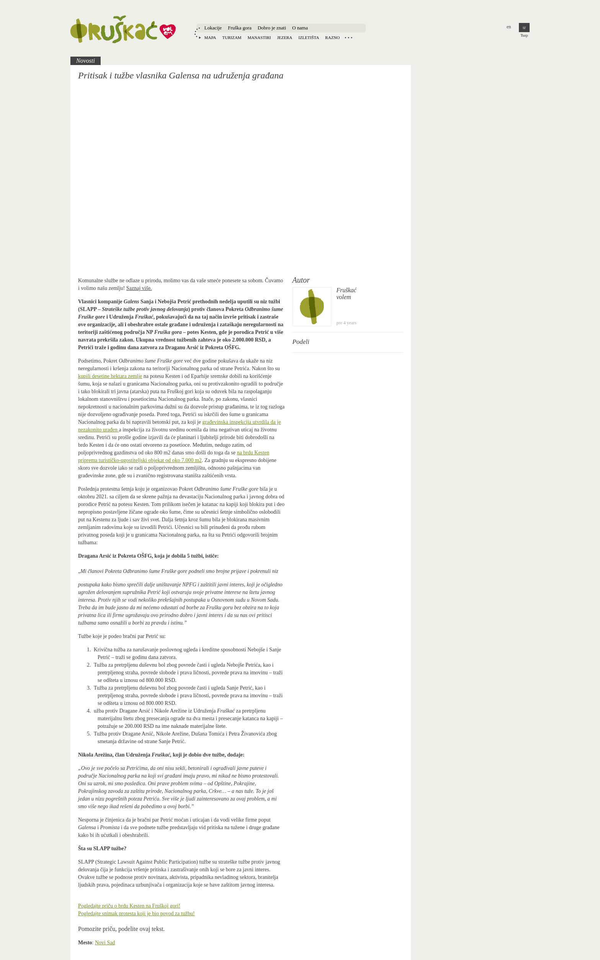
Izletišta (308, 37)
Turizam (231, 37)
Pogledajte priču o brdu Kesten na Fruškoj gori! (129, 906)
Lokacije (213, 28)
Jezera (284, 37)
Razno (332, 37)
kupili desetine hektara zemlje (110, 376)
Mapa (210, 37)
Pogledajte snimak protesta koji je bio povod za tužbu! (136, 913)
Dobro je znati (272, 28)
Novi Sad (105, 942)
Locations (348, 37)
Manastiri (259, 37)
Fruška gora (239, 28)
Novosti (85, 60)
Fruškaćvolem (346, 293)
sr (524, 27)
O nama (300, 28)
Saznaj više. (139, 288)
